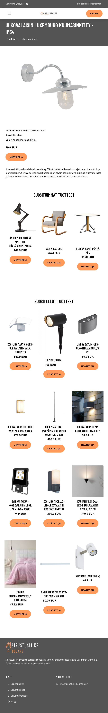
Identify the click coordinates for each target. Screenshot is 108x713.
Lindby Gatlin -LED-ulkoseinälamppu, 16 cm (87, 348)
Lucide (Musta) (54, 360)
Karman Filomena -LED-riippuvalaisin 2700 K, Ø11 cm (88, 505)
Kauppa (94, 13)
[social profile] (27, 3)
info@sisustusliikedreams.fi (89, 3)
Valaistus (13, 39)
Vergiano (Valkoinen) (88, 576)
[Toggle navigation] (9, 13)
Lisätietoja (16, 156)
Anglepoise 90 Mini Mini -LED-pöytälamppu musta (20, 241)
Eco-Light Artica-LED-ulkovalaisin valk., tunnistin (20, 348)
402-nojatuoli (54, 248)
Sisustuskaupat (19, 695)
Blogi (13, 701)
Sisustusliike (17, 683)
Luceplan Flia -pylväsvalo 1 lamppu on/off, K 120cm (54, 430)
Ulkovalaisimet (29, 39)
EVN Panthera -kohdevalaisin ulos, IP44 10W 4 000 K (20, 505)
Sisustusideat (18, 689)
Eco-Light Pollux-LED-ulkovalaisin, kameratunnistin (54, 505)
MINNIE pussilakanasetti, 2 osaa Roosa (20, 596)
